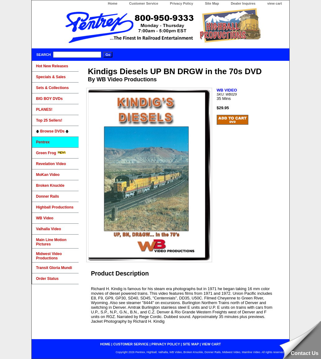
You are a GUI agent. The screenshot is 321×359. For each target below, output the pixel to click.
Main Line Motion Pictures (51, 242)
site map (191, 344)
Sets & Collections (52, 88)
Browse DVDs (52, 131)
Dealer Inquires (243, 3)
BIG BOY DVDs (49, 98)
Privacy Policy (181, 3)
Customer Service (143, 3)
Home (112, 3)
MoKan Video (48, 175)
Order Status (47, 278)
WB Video (44, 218)
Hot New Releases (52, 66)
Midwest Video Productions (49, 256)
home (105, 344)
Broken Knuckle (50, 185)
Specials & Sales (51, 77)
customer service (131, 344)
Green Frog (51, 153)
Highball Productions (55, 207)
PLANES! (44, 109)
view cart (274, 3)
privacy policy (165, 344)
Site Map (212, 3)
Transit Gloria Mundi (54, 268)
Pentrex (43, 142)
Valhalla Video (48, 229)
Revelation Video (51, 164)
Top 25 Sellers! (49, 120)
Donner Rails (47, 196)
